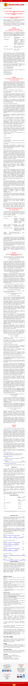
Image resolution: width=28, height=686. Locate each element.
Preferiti (7, 678)
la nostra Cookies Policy (23, 683)
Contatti (21, 666)
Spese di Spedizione (21, 670)
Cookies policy (21, 671)
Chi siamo (21, 665)
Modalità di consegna (21, 669)
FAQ (21, 667)
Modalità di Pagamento (21, 668)
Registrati (7, 677)
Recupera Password (7, 676)
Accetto (14, 684)
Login (7, 675)
